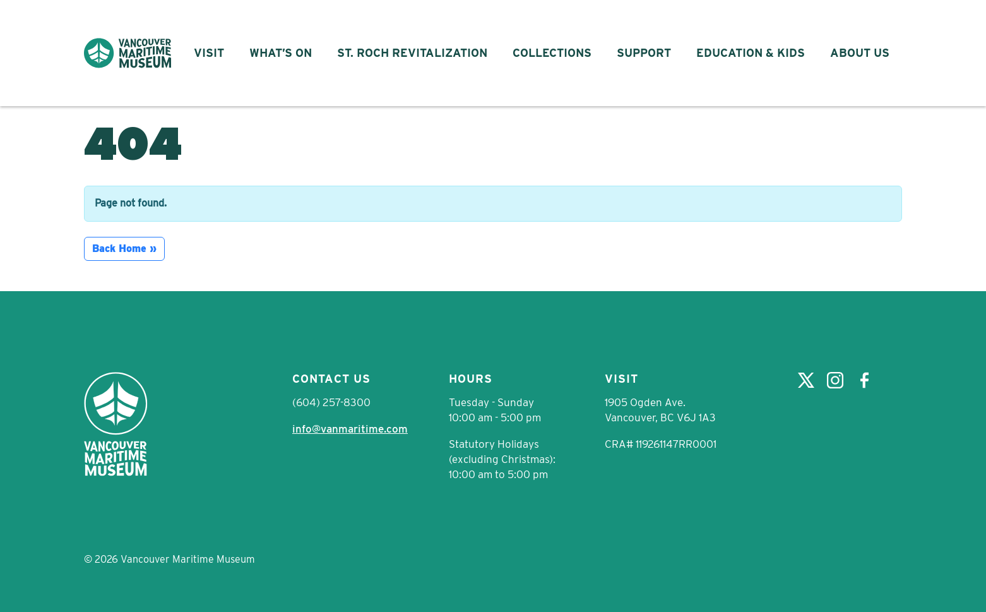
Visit (209, 52)
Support (644, 52)
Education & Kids (750, 52)
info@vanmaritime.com (350, 429)
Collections (552, 52)
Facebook (864, 380)
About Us (859, 52)
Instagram (835, 380)
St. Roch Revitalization (412, 52)
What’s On (280, 52)
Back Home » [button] (124, 249)
